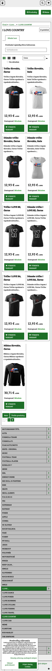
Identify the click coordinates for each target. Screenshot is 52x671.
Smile (4, 584)
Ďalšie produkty (18, 415)
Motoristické (8, 556)
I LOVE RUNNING (9, 600)
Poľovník (6, 552)
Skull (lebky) (26, 493)
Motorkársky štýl (26, 429)
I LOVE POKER (8, 596)
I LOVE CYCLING (8, 604)
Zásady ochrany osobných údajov (23, 658)
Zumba (5, 521)
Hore (6, 415)
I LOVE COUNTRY (9, 616)
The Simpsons (8, 636)
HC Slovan (7, 525)
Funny (5, 537)
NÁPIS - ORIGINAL (26, 449)
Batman (6, 509)
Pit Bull (6, 540)
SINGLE (5, 568)
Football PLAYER (26, 461)
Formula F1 (7, 441)
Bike (26, 485)
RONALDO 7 (7, 465)
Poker (5, 513)
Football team (26, 457)
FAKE (4, 533)
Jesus (4, 544)
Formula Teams (26, 437)
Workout (6, 548)
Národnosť (7, 580)
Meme (4, 624)
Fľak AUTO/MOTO (10, 445)
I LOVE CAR (6, 620)
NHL (26, 473)
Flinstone (7, 628)
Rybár (5, 560)
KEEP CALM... (7, 564)
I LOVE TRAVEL (8, 612)
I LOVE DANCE (8, 592)
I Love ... (26, 588)
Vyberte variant (10, 128)
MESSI (4, 469)
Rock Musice (8, 576)
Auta (26, 433)
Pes (3, 501)
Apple (5, 517)
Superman (7, 505)
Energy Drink (26, 477)
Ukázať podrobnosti (10, 664)
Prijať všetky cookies (28, 665)
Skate (26, 489)
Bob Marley (7, 632)
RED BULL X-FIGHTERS (11, 481)
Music (26, 453)
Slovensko (7, 572)
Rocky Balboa (8, 529)
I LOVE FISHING (8, 608)
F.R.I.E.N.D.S (7, 497)
